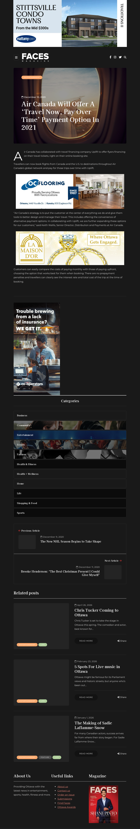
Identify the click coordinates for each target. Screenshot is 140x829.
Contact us (63, 767)
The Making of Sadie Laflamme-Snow (87, 708)
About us (62, 763)
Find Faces (63, 780)
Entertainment (32, 77)
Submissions (64, 776)
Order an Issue (66, 771)
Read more (64, 632)
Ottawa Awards (66, 784)
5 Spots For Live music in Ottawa (82, 659)
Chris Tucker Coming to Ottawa (82, 610)
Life (21, 638)
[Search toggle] (125, 57)
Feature (23, 736)
